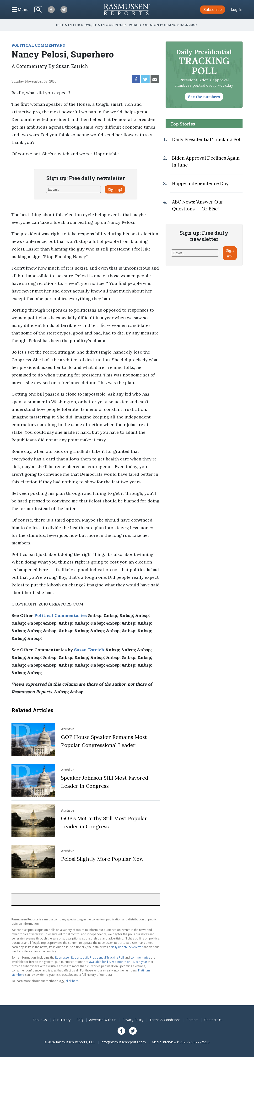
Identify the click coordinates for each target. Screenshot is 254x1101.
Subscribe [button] (212, 9)
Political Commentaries (60, 615)
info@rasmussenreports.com (123, 1042)
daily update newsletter (127, 947)
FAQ (79, 1020)
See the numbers (204, 96)
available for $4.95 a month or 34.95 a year (118, 962)
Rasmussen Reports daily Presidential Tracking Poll (89, 957)
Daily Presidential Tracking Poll (207, 139)
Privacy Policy (132, 1020)
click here (72, 981)
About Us (39, 1020)
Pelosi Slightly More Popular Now (102, 859)
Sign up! (115, 189)
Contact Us (213, 1020)
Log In (237, 9)
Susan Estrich (89, 649)
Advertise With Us (102, 1020)
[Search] (38, 9)
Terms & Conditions (164, 1020)
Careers (192, 1020)
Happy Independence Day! (200, 183)
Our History (61, 1020)
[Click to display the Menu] (20, 9)
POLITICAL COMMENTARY (38, 45)
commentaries (140, 957)
